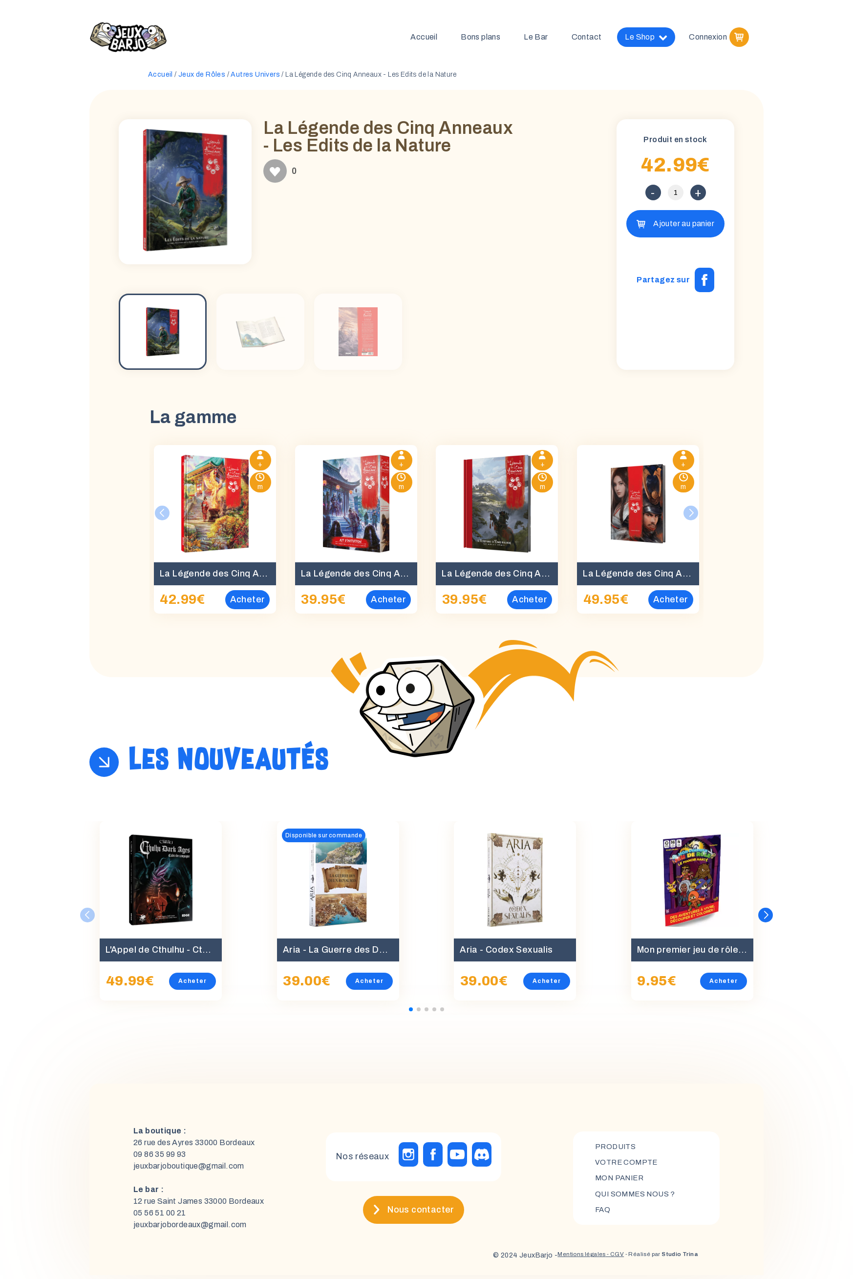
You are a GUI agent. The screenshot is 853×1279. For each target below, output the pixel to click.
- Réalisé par (653, 1259)
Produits (617, 1148)
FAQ (603, 1215)
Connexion (708, 39)
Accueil (423, 39)
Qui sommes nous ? (638, 1198)
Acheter (192, 984)
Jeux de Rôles (201, 78)
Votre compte (628, 1165)
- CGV (597, 1259)
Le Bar (536, 39)
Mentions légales (556, 1259)
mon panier (621, 1181)
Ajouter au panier (683, 227)
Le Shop (646, 39)
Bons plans (480, 39)
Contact (587, 39)
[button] (766, 919)
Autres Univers (255, 78)
